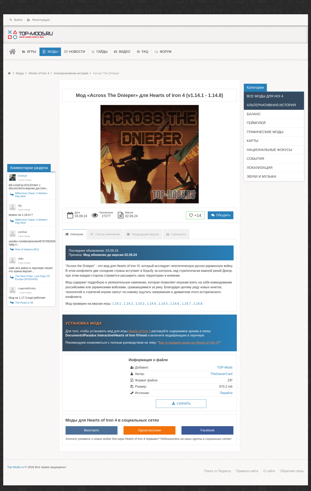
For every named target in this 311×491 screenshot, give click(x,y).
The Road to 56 (24, 302)
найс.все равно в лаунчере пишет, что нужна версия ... (31, 269)
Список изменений (107, 234)
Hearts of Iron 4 (139, 331)
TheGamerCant (221, 374)
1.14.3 (139, 303)
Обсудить (220, 215)
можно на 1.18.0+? (21, 214)
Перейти (226, 393)
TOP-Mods (224, 367)
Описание (76, 234)
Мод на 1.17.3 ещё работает (27, 297)
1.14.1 (116, 303)
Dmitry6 (22, 175)
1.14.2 (128, 303)
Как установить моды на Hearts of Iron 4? (189, 342)
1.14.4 (151, 303)
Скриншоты (178, 234)
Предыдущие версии (145, 234)
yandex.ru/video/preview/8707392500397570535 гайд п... (39, 243)
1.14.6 (174, 303)
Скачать (181, 403)
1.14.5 (163, 303)
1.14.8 (197, 303)
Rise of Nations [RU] (27, 249)
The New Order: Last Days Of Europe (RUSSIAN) (32, 278)
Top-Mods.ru (15, 467)
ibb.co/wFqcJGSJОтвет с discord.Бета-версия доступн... (28, 186)
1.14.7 (186, 303)
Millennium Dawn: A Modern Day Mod (31, 195)
